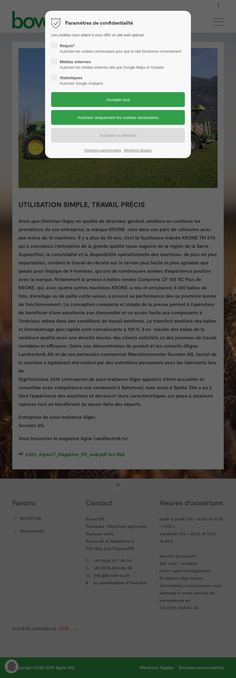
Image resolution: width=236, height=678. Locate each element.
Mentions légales (137, 150)
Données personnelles (102, 150)
